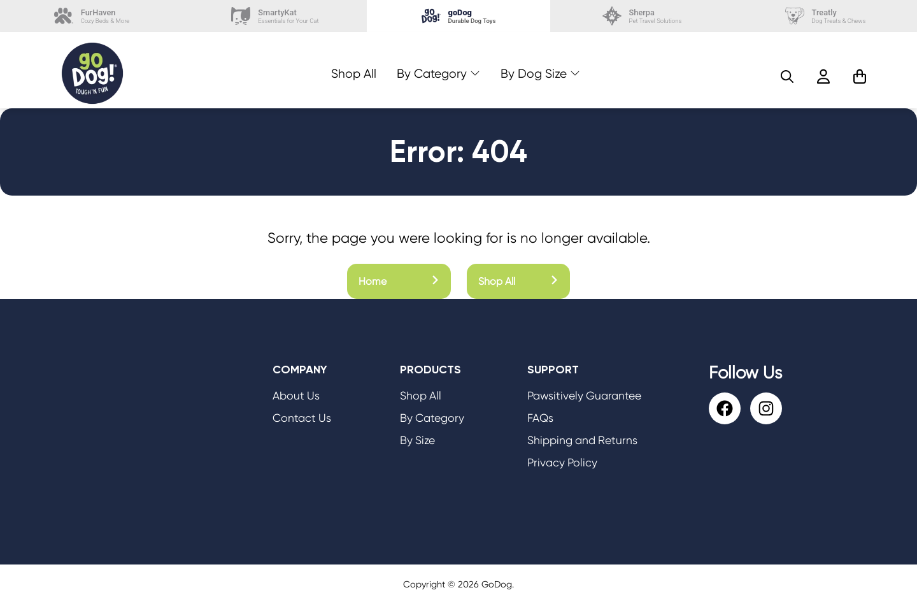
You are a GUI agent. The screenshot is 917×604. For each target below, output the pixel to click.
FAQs (540, 418)
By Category (432, 73)
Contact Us (302, 418)
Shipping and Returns (582, 440)
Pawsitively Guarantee (584, 395)
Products (430, 370)
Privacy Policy (562, 462)
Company (300, 370)
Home (399, 281)
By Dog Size (534, 73)
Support (553, 370)
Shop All (353, 73)
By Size (417, 440)
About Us (296, 395)
